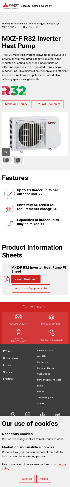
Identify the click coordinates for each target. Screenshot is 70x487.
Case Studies (43, 374)
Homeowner (10, 358)
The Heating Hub (45, 397)
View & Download (26, 279)
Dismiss (27, 478)
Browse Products (45, 350)
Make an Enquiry (16, 104)
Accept (43, 478)
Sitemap (41, 403)
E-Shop (40, 391)
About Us (41, 356)
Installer (8, 365)
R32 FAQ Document (47, 104)
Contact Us (42, 362)
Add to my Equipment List (31, 288)
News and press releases (49, 380)
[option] (35, 134)
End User (8, 378)
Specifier (8, 372)
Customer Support (46, 368)
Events (40, 386)
